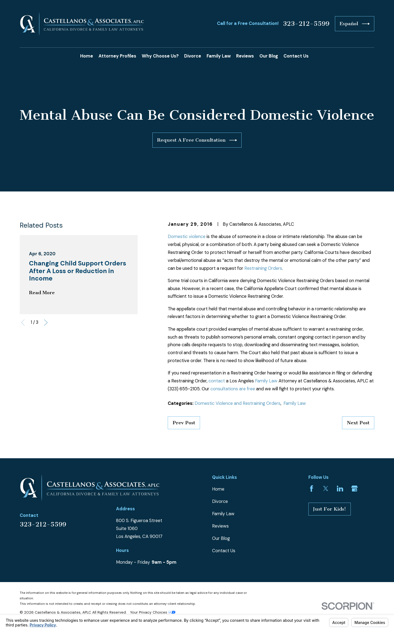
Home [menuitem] (86, 56)
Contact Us (223, 551)
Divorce (220, 501)
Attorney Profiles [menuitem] (117, 56)
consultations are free (232, 389)
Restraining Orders (263, 268)
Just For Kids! (329, 509)
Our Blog (221, 538)
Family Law (266, 381)
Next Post (358, 423)
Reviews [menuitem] (245, 56)
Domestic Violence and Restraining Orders (237, 403)
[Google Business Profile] (354, 488)
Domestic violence (186, 236)
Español (354, 24)
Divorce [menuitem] (192, 56)
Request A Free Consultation (197, 140)
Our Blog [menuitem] (268, 56)
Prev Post (184, 423)
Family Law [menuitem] (219, 56)
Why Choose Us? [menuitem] (160, 56)
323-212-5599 (306, 24)
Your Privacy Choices (152, 612)
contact (216, 381)
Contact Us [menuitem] (296, 56)
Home (218, 489)
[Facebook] (311, 488)
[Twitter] (326, 488)
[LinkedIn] (340, 488)
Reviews (220, 526)
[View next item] (46, 322)
